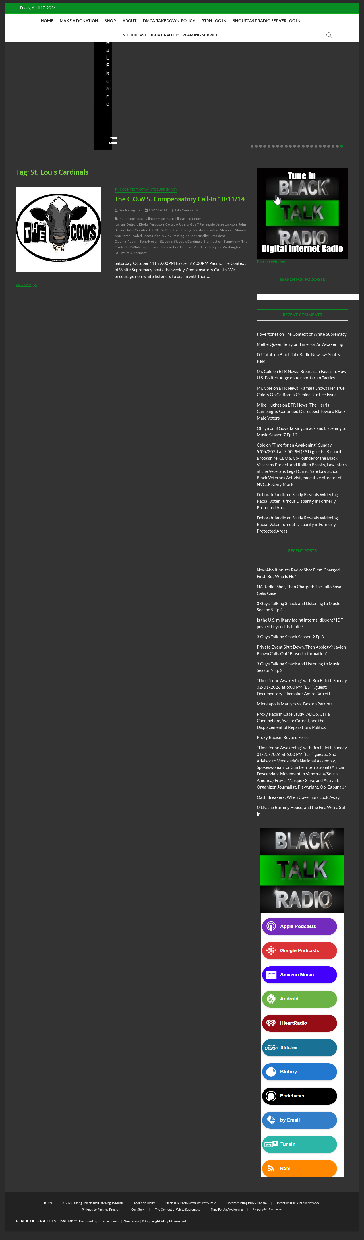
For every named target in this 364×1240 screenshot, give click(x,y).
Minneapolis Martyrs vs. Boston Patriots (295, 703)
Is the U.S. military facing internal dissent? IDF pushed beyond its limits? (225, 118)
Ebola (143, 224)
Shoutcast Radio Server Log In (267, 20)
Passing (178, 236)
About (129, 20)
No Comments (69, 134)
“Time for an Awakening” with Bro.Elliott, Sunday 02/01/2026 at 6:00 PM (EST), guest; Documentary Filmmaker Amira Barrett (302, 687)
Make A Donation (79, 20)
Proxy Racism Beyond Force (283, 737)
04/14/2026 (40, 134)
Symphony (232, 241)
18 (324, 146)
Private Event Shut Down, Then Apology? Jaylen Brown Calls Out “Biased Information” (313, 115)
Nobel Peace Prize (146, 236)
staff (17, 134)
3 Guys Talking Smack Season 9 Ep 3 (290, 636)
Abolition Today (144, 1203)
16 (316, 146)
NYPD (166, 236)
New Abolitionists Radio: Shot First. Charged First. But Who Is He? (48, 118)
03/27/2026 (216, 134)
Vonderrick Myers (207, 247)
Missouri (226, 230)
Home (47, 20)
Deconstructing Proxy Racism (246, 1203)
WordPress (131, 1221)
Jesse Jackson (226, 224)
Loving (186, 230)
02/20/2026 (304, 134)
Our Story (138, 1209)
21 (337, 146)
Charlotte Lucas (132, 218)
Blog (15, 102)
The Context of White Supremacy (146, 189)
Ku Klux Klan (169, 230)
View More (23, 143)
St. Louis (166, 241)
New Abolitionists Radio (43, 102)
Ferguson (156, 224)
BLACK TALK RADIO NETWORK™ (46, 1220)
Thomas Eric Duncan (176, 247)
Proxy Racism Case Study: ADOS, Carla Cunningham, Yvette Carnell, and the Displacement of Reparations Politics (293, 720)
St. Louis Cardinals (188, 241)
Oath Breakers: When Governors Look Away (298, 797)
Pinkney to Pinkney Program (101, 1209)
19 (328, 146)
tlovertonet (267, 334)
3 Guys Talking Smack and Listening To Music (92, 1203)
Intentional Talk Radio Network (298, 1203)
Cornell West (177, 218)
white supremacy (134, 253)
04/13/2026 (128, 134)
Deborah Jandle (271, 494)
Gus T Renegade (202, 224)
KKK (154, 230)
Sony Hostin (149, 241)
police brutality (197, 236)
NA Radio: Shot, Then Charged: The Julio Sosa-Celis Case (137, 118)
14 (307, 146)
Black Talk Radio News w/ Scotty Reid (44, 97)
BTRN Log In (214, 20)
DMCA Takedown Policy (169, 20)
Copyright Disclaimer (267, 1209)
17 (320, 146)
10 (290, 146)
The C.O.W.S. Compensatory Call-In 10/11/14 (180, 199)
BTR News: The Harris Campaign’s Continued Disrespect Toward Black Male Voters (301, 411)
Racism (132, 241)
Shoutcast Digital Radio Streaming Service (170, 34)
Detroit (131, 224)
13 (303, 146)
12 (298, 146)
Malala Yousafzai (205, 230)
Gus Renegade (127, 210)
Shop (110, 20)
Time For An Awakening (321, 344)
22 (341, 146)
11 (294, 146)
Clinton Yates (156, 218)
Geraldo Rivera (177, 224)
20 (333, 146)
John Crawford (138, 230)
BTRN (291, 94)
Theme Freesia (109, 1221)
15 (311, 146)
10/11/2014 (156, 210)
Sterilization (213, 241)
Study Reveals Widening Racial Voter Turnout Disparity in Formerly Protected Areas (297, 501)
